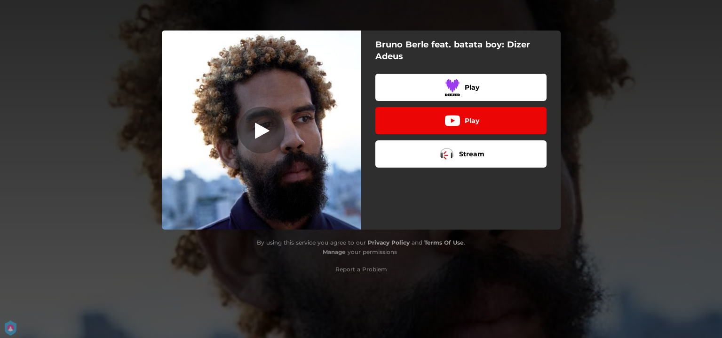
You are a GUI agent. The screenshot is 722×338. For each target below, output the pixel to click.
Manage (334, 251)
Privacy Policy (389, 242)
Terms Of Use (444, 242)
